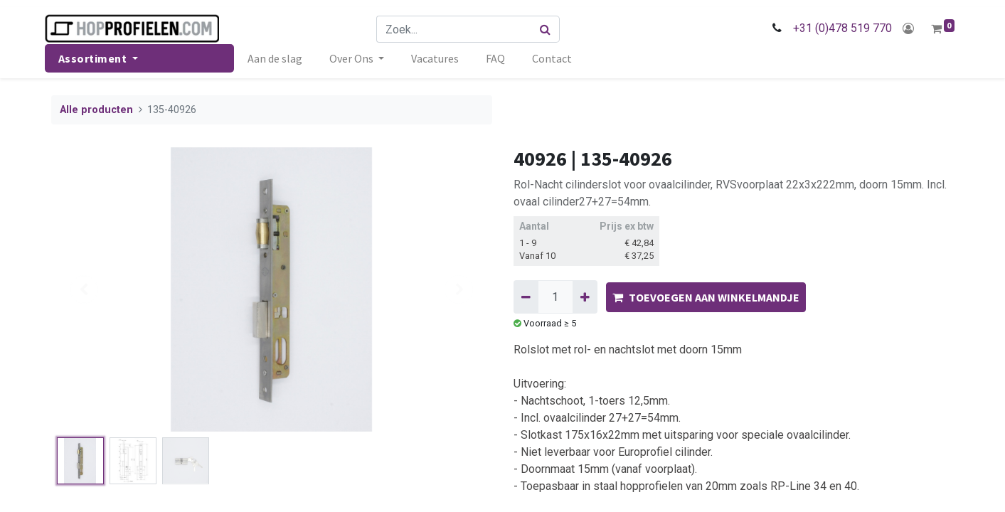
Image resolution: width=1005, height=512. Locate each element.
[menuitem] (281, 58)
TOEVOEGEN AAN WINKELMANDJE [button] (705, 297)
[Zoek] (547, 29)
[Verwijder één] (526, 296)
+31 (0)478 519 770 (836, 28)
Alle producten (96, 110)
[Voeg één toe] (585, 296)
